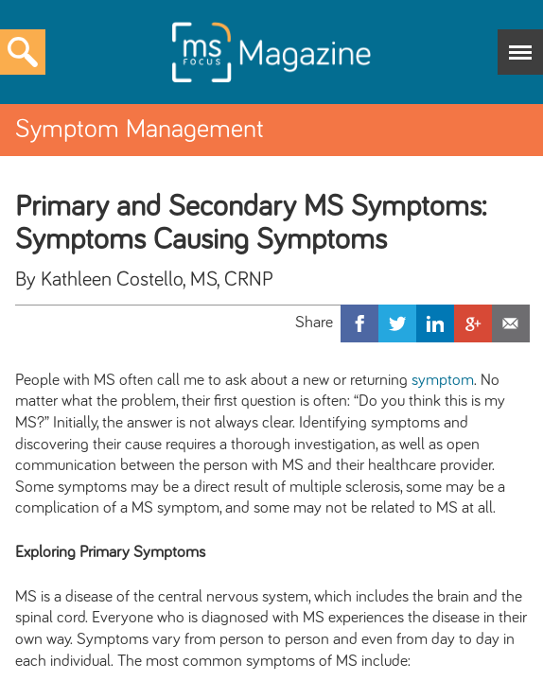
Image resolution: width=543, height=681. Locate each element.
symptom (443, 380)
